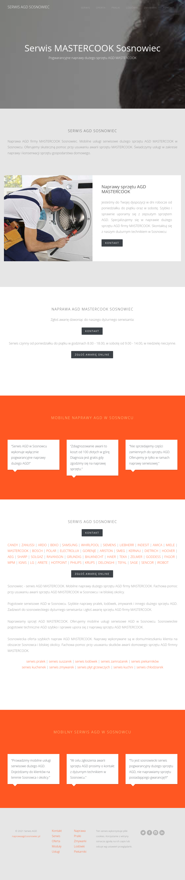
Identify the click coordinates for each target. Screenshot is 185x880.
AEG (11, 557)
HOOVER (168, 551)
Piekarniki (80, 852)
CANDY (13, 545)
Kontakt (168, 7)
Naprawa (80, 831)
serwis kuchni (123, 667)
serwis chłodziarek (150, 667)
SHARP (22, 557)
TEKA (123, 557)
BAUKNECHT (94, 557)
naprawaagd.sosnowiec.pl (26, 836)
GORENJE (89, 551)
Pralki (116, 7)
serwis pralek (35, 661)
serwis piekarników (145, 661)
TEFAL (122, 562)
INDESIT (143, 545)
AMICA (157, 545)
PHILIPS (75, 562)
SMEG (120, 551)
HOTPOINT (59, 562)
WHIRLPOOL (90, 545)
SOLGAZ (37, 557)
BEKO (54, 545)
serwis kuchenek (34, 667)
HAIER (111, 557)
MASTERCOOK (18, 551)
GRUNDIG (74, 557)
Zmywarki (150, 7)
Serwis (85, 7)
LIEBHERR (127, 545)
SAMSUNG (70, 545)
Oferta (101, 7)
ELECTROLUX (69, 551)
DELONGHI (106, 562)
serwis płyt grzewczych (93, 667)
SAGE (134, 562)
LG (32, 562)
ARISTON (106, 551)
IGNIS (23, 562)
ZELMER (136, 557)
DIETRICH (151, 551)
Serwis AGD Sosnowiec (29, 7)
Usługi (56, 852)
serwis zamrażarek (114, 661)
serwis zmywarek (61, 667)
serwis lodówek (86, 661)
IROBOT (163, 562)
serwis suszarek (60, 661)
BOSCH (37, 551)
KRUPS (90, 562)
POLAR (51, 551)
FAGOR (169, 557)
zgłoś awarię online (94, 354)
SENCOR (147, 562)
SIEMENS (109, 545)
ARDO (42, 545)
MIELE (170, 545)
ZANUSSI (27, 545)
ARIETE (43, 562)
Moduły (56, 846)
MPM (11, 562)
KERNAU (135, 551)
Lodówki (132, 7)
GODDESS (153, 557)
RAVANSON (55, 557)
